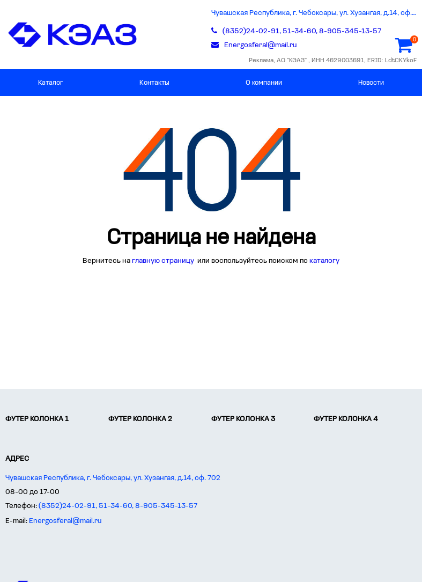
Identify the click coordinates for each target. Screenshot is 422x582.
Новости (371, 82)
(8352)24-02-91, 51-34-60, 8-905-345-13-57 (118, 506)
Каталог (50, 82)
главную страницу (164, 261)
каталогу (324, 261)
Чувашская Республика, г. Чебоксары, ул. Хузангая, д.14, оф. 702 (314, 13)
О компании (264, 82)
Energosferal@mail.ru (65, 521)
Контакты (154, 82)
